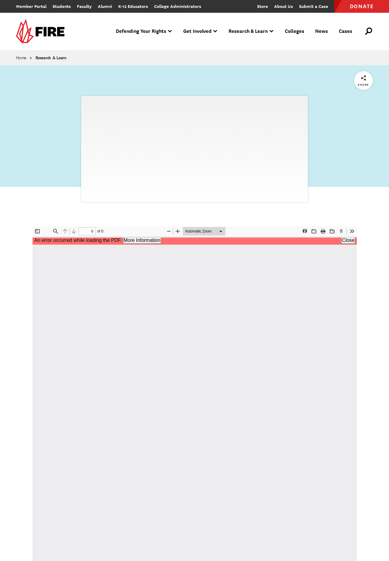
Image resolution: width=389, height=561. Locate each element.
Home (21, 57)
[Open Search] (369, 31)
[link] (42, 31)
